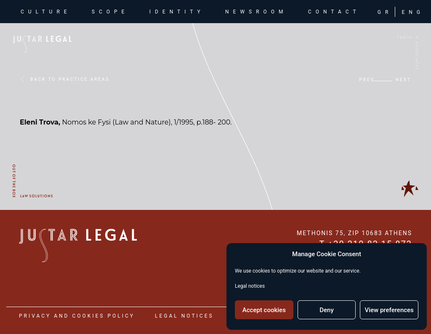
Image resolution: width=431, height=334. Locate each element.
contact (334, 13)
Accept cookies (264, 310)
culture (47, 12)
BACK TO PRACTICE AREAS (69, 79)
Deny (326, 310)
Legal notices (250, 286)
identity (177, 13)
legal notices (184, 316)
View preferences (389, 310)
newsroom (256, 13)
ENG (413, 13)
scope (110, 13)
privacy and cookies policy (77, 316)
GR (385, 13)
